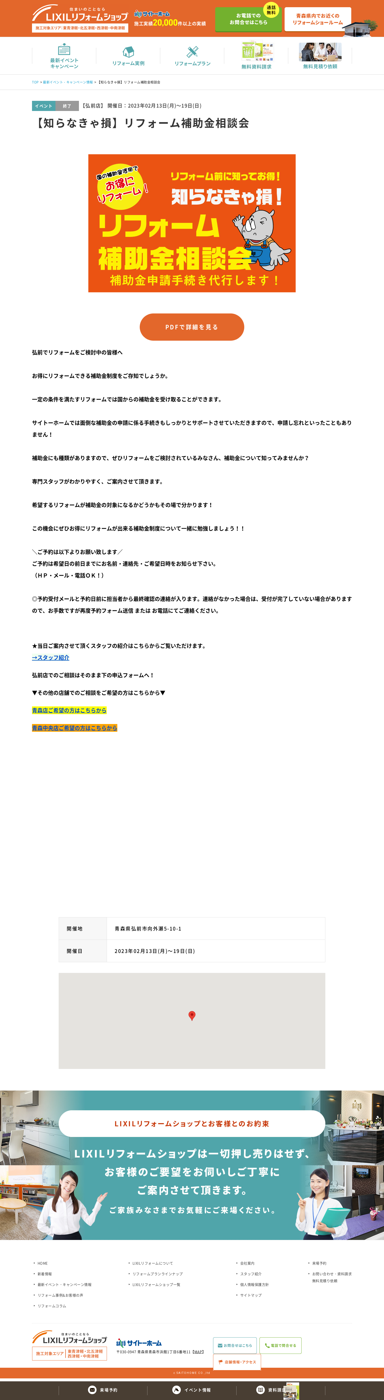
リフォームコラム (52, 1308)
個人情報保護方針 (254, 1287)
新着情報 (45, 1276)
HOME (43, 1265)
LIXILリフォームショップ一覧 (157, 1287)
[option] (192, 224)
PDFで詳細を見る (192, 328)
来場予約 (319, 1265)
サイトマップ (251, 1297)
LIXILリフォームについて (153, 1265)
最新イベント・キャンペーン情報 (68, 82)
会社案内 (247, 1265)
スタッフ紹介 (251, 1276)
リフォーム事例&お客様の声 (60, 1297)
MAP (198, 1354)
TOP (35, 82)
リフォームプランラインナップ (158, 1276)
